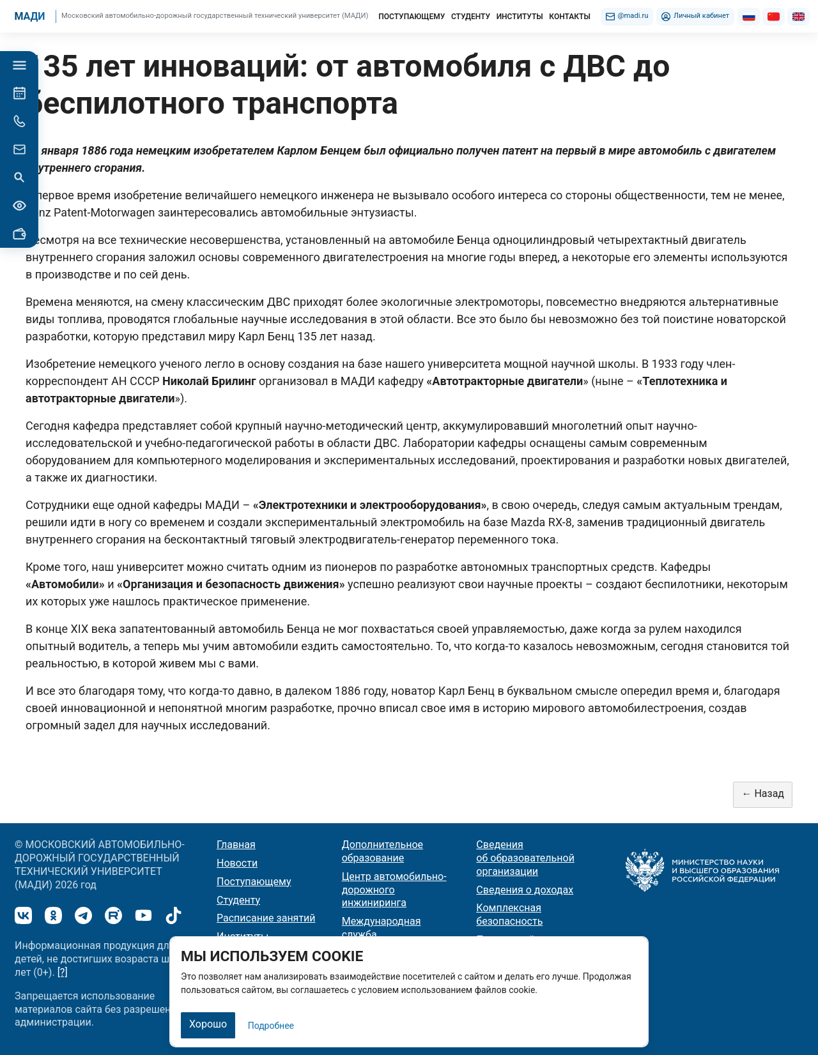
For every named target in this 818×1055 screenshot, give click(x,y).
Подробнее (271, 1026)
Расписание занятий (266, 918)
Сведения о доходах (524, 890)
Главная (236, 845)
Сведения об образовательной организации (525, 858)
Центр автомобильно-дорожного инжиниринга (394, 889)
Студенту (238, 900)
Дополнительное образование (382, 851)
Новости (237, 863)
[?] (63, 972)
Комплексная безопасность (509, 914)
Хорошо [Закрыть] (208, 1024)
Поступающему (254, 882)
